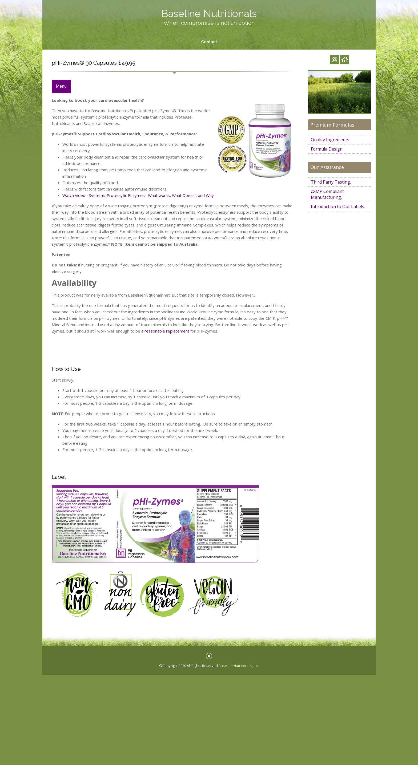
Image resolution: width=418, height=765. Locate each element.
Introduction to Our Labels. (338, 206)
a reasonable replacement (165, 331)
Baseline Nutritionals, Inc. (239, 665)
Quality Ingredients (330, 140)
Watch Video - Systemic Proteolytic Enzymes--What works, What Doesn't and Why (138, 195)
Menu (61, 86)
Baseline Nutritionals (209, 13)
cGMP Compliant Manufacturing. (327, 194)
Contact (209, 41)
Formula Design (327, 149)
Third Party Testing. (331, 182)
